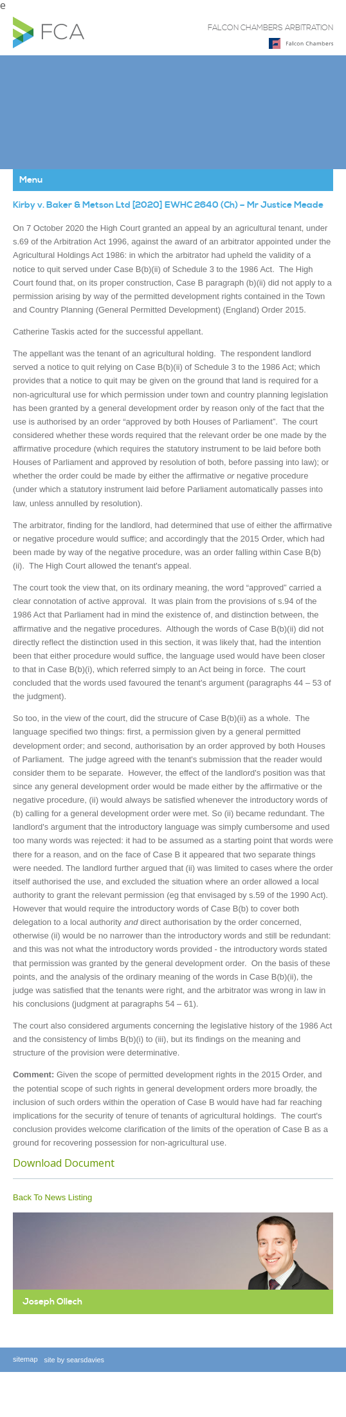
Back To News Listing (52, 1197)
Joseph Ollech (52, 1302)
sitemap (25, 1359)
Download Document (63, 1163)
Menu (30, 180)
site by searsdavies (74, 1360)
